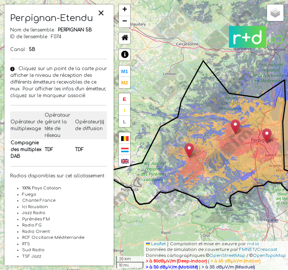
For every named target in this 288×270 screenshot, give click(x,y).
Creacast (267, 249)
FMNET (247, 249)
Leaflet (156, 244)
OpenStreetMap (227, 255)
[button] (267, 136)
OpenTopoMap (269, 255)
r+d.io (253, 244)
